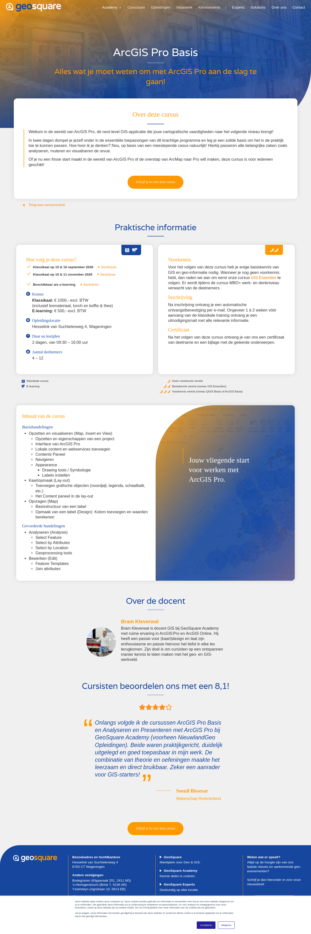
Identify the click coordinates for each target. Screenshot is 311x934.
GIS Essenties (263, 277)
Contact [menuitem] (298, 7)
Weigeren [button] (226, 925)
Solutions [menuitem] (258, 7)
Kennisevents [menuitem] (209, 7)
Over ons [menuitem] (279, 7)
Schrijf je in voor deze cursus (155, 182)
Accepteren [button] (206, 925)
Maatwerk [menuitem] (184, 7)
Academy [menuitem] (109, 7)
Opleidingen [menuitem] (161, 7)
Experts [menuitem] (238, 7)
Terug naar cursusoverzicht (43, 205)
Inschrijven (107, 267)
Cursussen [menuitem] (136, 7)
